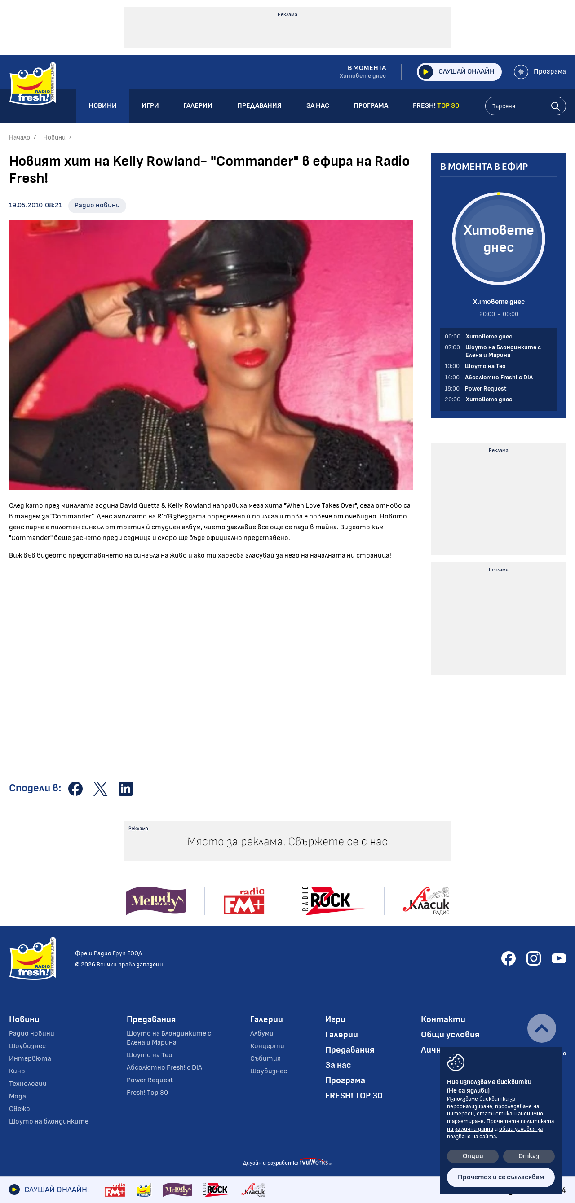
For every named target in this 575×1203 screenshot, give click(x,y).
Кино (17, 1071)
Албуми (262, 1033)
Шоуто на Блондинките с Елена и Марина (169, 1038)
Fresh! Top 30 (147, 1093)
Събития (265, 1058)
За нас (338, 1065)
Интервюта (30, 1058)
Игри (335, 1019)
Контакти (443, 1019)
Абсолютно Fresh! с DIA (164, 1067)
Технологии (28, 1084)
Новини (54, 137)
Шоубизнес (27, 1046)
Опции (473, 1156)
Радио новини (97, 205)
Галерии (266, 1019)
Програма (540, 72)
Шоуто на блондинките (48, 1121)
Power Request (150, 1080)
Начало (19, 137)
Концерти (267, 1046)
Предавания (151, 1019)
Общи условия (450, 1034)
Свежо (19, 1109)
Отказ (529, 1156)
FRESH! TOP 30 (354, 1095)
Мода (17, 1096)
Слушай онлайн (457, 72)
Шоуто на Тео (149, 1055)
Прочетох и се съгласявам (501, 1177)
